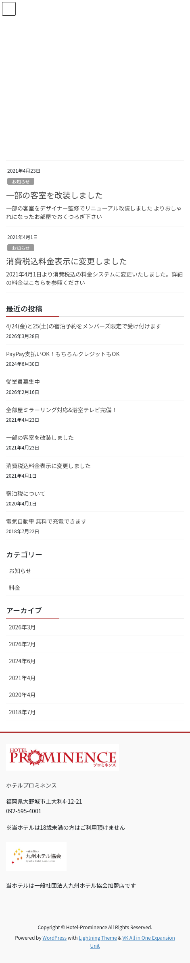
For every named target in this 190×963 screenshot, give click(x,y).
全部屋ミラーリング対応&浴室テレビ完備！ (61, 410)
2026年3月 (22, 627)
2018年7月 (22, 712)
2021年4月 (22, 678)
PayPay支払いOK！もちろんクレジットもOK (63, 354)
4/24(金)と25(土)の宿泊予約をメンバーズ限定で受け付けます (83, 326)
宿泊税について (26, 493)
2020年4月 (22, 695)
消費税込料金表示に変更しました (66, 261)
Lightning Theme (98, 937)
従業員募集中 (23, 381)
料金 (14, 588)
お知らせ (21, 181)
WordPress (54, 937)
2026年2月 (22, 644)
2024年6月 (22, 661)
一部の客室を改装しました (54, 195)
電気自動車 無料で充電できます (46, 521)
